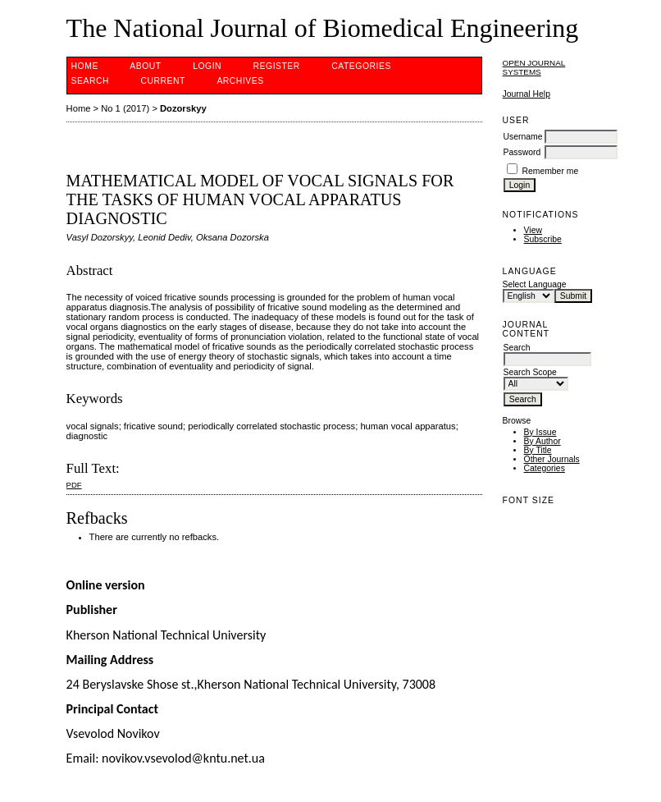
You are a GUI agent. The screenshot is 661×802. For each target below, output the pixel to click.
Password (522, 152)
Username (523, 136)
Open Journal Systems (534, 67)
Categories (544, 468)
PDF (74, 484)
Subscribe (543, 239)
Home (84, 66)
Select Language (535, 284)
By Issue (540, 432)
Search (90, 80)
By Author (542, 441)
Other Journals (552, 459)
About (145, 66)
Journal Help (526, 94)
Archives (240, 80)
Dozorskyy (183, 108)
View (533, 230)
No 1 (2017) (125, 108)
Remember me (550, 171)
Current (162, 80)
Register (276, 66)
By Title (538, 450)
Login (207, 66)
